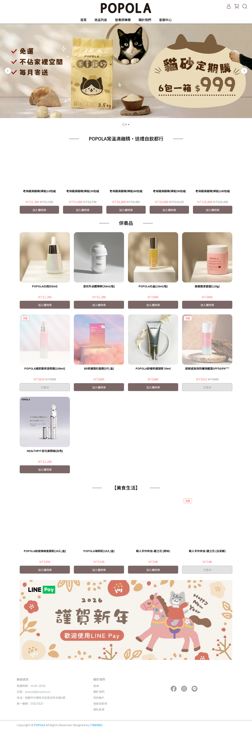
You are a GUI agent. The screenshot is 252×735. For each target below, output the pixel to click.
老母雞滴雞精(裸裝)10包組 (39, 191)
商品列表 (100, 20)
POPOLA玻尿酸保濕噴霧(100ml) (44, 368)
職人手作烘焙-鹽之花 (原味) (153, 551)
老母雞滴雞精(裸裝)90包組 (169, 191)
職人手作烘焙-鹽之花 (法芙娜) (207, 551)
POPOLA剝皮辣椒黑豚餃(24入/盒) (45, 551)
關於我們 (145, 20)
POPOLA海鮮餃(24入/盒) (99, 551)
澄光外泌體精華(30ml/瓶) (99, 286)
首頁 (83, 20)
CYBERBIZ (96, 725)
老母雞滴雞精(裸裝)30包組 (82, 191)
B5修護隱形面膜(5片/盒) (99, 368)
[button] (8, 71)
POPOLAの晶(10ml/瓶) (153, 286)
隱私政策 (98, 709)
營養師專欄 (123, 20)
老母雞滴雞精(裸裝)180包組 (212, 191)
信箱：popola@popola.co (34, 692)
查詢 (96, 686)
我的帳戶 (98, 698)
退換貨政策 (100, 703)
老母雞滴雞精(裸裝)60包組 (126, 191)
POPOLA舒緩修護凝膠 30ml (153, 368)
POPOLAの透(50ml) (44, 286)
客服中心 (165, 20)
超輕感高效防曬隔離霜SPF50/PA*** (207, 368)
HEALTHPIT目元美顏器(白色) (45, 451)
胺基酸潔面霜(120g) (207, 286)
